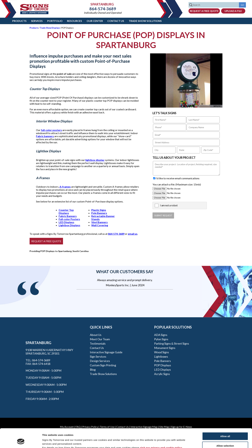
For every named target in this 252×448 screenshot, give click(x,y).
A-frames (65, 186)
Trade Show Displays (50, 28)
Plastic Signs (98, 209)
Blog (93, 369)
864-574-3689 (102, 8)
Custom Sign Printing (103, 365)
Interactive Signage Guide (106, 352)
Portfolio (55, 20)
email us (132, 233)
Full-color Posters (69, 219)
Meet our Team (100, 339)
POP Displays (162, 365)
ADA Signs (160, 335)
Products (19, 20)
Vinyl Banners (99, 222)
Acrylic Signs (162, 374)
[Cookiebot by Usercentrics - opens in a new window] (21, 441)
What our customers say (124, 271)
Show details (168, 441)
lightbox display (94, 159)
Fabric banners (45, 136)
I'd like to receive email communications (177, 178)
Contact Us (115, 20)
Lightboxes (161, 356)
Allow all (225, 419)
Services (37, 20)
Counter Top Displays (66, 211)
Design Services (100, 361)
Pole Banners (99, 213)
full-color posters (51, 130)
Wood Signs (161, 352)
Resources (74, 20)
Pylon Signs (161, 339)
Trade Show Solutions (145, 20)
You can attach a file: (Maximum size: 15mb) (177, 184)
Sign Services (98, 356)
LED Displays (66, 222)
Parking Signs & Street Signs (171, 343)
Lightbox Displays (69, 225)
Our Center (95, 20)
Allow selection (225, 429)
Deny (225, 438)
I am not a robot (169, 205)
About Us (95, 335)
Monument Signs (164, 348)
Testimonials (98, 343)
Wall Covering (99, 225)
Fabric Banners (68, 216)
